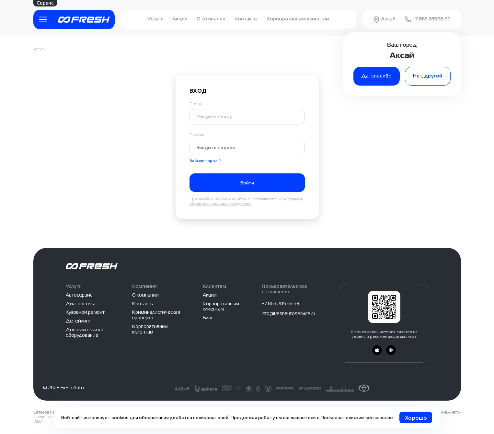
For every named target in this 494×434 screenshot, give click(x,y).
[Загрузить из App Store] (377, 350)
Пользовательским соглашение (356, 417)
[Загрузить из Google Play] (391, 350)
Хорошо (416, 418)
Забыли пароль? (205, 160)
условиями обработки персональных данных (247, 201)
